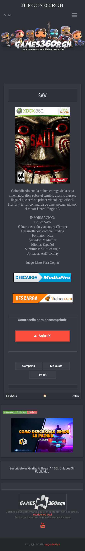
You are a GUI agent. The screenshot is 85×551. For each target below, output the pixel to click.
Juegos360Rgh (42, 5)
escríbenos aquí (42, 514)
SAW (42, 95)
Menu (8, 15)
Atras (76, 395)
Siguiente (11, 395)
